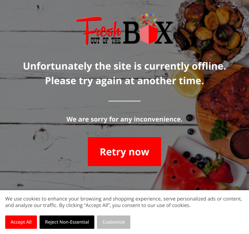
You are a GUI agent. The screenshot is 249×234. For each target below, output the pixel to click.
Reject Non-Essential (67, 222)
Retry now (124, 151)
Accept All (21, 222)
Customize (113, 222)
